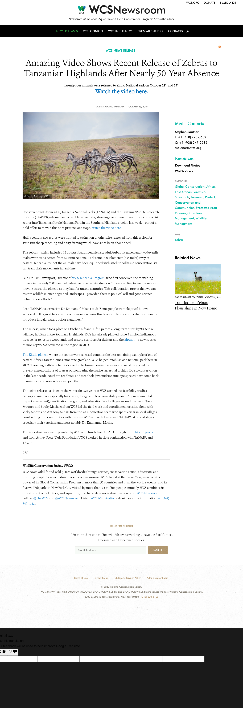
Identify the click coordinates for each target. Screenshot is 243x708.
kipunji (129, 340)
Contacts (175, 31)
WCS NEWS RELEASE (120, 50)
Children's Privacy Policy (127, 577)
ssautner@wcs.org (188, 148)
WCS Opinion (93, 31)
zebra (179, 240)
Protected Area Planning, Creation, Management (196, 213)
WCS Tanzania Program (88, 278)
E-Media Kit (228, 2)
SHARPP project (143, 432)
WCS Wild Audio (151, 31)
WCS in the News (121, 31)
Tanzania (197, 197)
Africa (210, 186)
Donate (209, 2)
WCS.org (192, 2)
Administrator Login (157, 577)
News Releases (68, 31)
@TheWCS (40, 498)
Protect (210, 197)
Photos (187, 165)
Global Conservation (190, 186)
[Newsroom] (121, 10)
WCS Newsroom (148, 493)
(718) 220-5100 (149, 596)
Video (184, 171)
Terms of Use (81, 577)
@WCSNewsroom (67, 498)
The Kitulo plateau (35, 355)
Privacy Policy (101, 577)
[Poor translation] (12, 652)
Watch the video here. (107, 228)
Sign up (157, 550)
